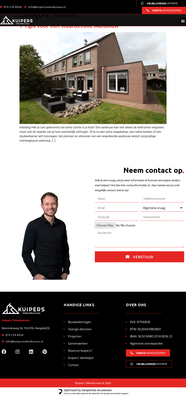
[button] (183, 21)
